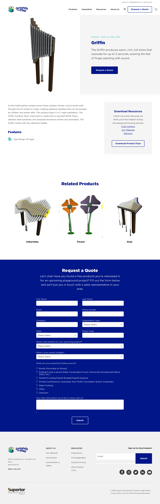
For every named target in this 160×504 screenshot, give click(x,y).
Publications (76, 453)
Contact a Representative (132, 2)
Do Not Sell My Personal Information (136, 493)
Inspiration (87, 9)
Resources (101, 9)
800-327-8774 (147, 2)
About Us (114, 9)
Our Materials (128, 130)
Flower (81, 241)
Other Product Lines (77, 468)
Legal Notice (145, 490)
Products (73, 9)
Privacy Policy (116, 493)
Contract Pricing (78, 462)
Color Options (128, 126)
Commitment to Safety (53, 464)
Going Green (51, 458)
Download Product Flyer (128, 143)
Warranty (128, 133)
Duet (129, 241)
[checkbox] (80, 380)
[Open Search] (125, 9)
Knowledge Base (78, 458)
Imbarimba (32, 241)
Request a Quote (139, 9)
